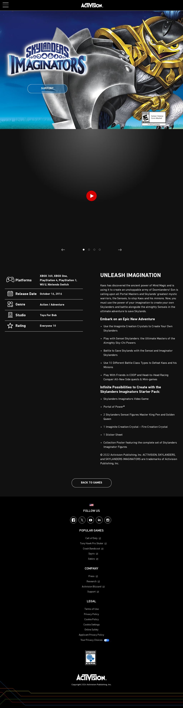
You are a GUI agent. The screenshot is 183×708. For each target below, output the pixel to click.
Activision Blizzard (91, 586)
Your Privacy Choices (92, 640)
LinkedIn (99, 520)
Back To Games (91, 482)
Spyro (91, 553)
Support (47, 88)
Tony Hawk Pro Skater (91, 543)
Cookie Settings (91, 624)
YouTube (90, 520)
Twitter (82, 520)
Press (91, 576)
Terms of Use (91, 609)
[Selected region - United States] (91, 505)
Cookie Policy (91, 619)
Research (92, 581)
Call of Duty (91, 538)
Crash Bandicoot (91, 548)
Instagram (107, 520)
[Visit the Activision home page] (92, 5)
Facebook (73, 520)
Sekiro (91, 559)
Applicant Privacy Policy (91, 635)
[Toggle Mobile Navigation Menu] (6, 5)
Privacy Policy (91, 614)
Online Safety (91, 629)
